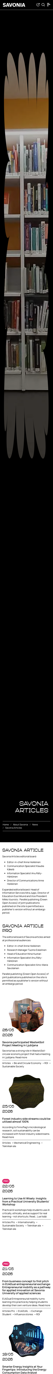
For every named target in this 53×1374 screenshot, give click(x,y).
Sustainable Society (13, 1066)
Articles (6, 1063)
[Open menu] (49, 4)
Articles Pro (8, 1222)
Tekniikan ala (9, 1146)
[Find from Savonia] (43, 5)
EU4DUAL (23, 1311)
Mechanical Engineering (27, 1142)
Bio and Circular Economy (27, 1063)
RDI (46, 1063)
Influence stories (23, 1314)
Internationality (26, 1222)
